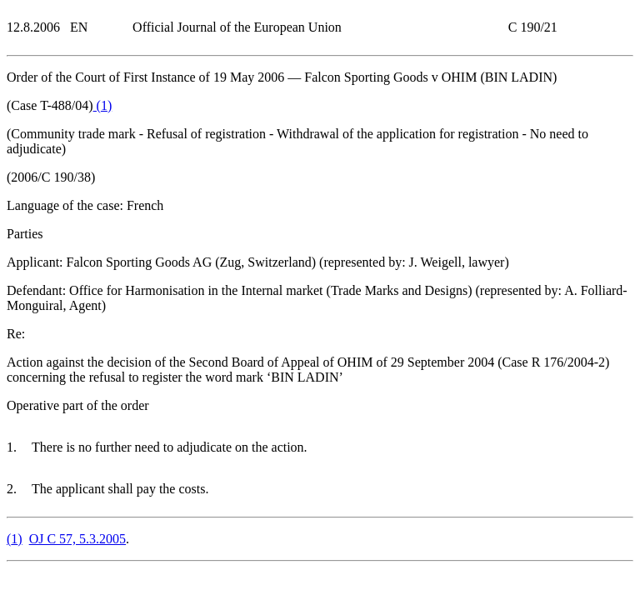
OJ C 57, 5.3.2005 (77, 539)
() (102, 105)
